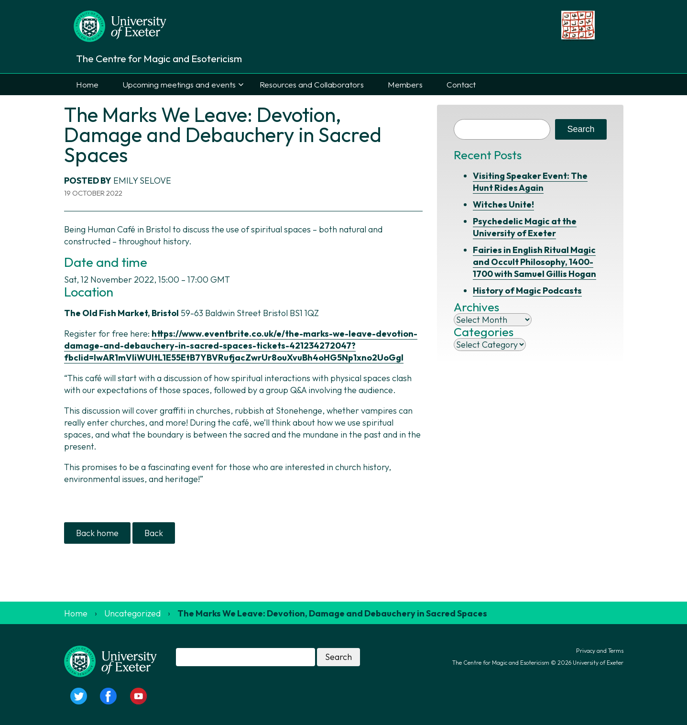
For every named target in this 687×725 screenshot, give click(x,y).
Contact (461, 84)
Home (87, 84)
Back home (97, 532)
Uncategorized (132, 613)
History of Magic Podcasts (527, 290)
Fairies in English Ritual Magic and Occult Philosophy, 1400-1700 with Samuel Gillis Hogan (534, 261)
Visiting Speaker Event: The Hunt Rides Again (530, 181)
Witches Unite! (503, 204)
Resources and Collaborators (312, 84)
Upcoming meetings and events (179, 84)
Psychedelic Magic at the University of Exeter (525, 227)
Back (153, 532)
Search (580, 129)
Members (405, 84)
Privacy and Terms (599, 650)
